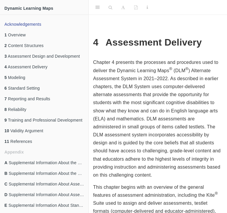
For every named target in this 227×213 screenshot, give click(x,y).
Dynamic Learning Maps (28, 8)
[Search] (110, 7)
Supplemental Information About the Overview (46, 162)
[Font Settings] (123, 7)
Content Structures (23, 45)
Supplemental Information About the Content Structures (46, 173)
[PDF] (136, 7)
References (18, 141)
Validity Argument (23, 130)
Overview (15, 35)
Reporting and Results (27, 98)
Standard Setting (22, 88)
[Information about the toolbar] (147, 7)
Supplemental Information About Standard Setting (46, 205)
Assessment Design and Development (42, 56)
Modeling (14, 77)
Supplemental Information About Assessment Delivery (46, 194)
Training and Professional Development (43, 120)
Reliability (15, 109)
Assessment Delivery (26, 66)
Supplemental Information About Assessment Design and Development (46, 184)
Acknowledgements (22, 24)
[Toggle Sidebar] (97, 7)
